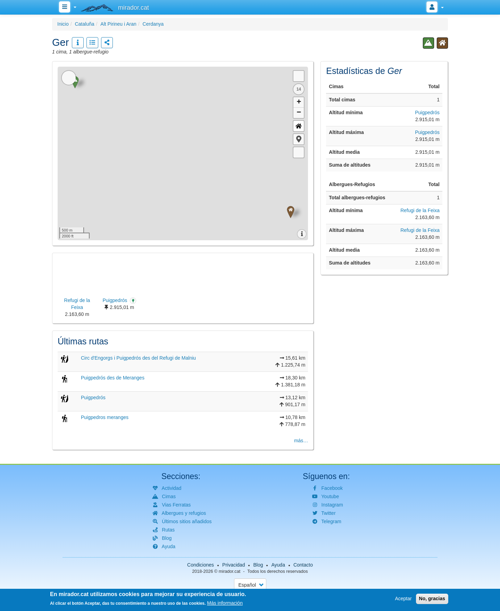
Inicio (63, 24)
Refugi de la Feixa (420, 210)
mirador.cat (229, 571)
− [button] (299, 113)
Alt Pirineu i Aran (118, 24)
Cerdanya (153, 24)
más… (301, 440)
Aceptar (403, 598)
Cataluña (84, 24)
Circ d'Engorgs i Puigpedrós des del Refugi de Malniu (138, 358)
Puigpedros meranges (104, 417)
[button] (298, 139)
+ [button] (299, 102)
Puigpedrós (93, 397)
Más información (225, 603)
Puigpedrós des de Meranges (112, 377)
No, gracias (432, 598)
